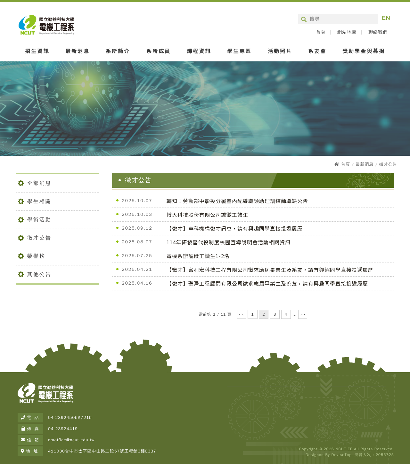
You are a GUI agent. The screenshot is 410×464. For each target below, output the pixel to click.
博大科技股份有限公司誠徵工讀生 (207, 214)
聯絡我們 (378, 32)
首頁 (320, 32)
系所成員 (158, 51)
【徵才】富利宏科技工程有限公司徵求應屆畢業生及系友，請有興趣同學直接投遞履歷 (270, 269)
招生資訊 (37, 51)
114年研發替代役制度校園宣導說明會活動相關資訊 (229, 242)
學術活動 (39, 219)
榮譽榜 (36, 256)
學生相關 (39, 201)
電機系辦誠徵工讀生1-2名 (198, 255)
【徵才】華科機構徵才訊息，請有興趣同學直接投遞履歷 (235, 228)
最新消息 (77, 51)
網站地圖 (347, 32)
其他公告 (39, 274)
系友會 (317, 51)
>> (302, 314)
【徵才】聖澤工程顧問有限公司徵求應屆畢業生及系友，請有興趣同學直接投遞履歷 (267, 283)
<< (241, 314)
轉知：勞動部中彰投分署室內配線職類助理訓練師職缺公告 (237, 200)
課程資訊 (199, 51)
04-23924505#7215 (70, 417)
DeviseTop (341, 454)
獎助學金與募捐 (363, 51)
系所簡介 (118, 51)
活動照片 (280, 51)
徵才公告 (39, 238)
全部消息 (39, 183)
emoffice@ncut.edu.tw (71, 440)
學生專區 (239, 51)
